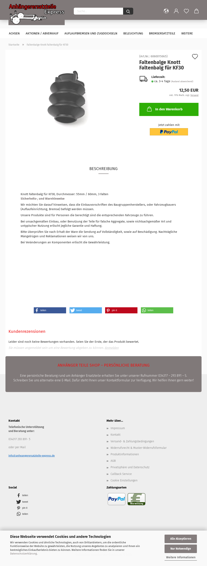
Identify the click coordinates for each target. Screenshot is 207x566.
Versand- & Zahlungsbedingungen (132, 441)
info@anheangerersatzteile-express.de (31, 455)
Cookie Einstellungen (124, 480)
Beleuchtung (133, 33)
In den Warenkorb (164, 109)
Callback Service (121, 474)
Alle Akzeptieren (180, 538)
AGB (113, 461)
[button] (50, 310)
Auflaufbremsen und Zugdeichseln (90, 33)
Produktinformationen (125, 454)
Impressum (118, 428)
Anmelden (112, 348)
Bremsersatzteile (162, 33)
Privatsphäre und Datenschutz (130, 467)
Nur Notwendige (180, 548)
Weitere (187, 33)
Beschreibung (103, 168)
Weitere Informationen (180, 557)
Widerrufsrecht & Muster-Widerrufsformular (139, 448)
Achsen (14, 33)
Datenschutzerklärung (23, 553)
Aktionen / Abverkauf (42, 33)
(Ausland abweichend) (182, 81)
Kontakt (115, 434)
